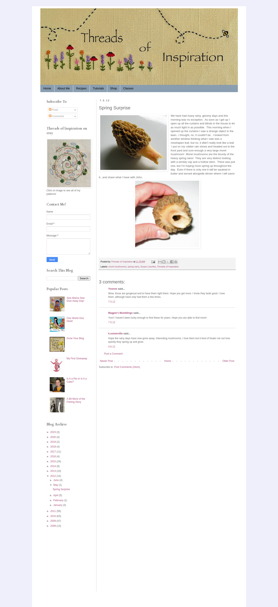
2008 (53, 525)
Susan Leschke (148, 266)
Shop (113, 88)
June (56, 480)
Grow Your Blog (75, 338)
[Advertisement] (59, 559)
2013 (53, 471)
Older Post (228, 361)
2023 (53, 432)
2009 (53, 520)
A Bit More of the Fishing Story (76, 400)
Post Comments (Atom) (127, 367)
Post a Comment (113, 353)
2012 (53, 476)
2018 (53, 446)
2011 (53, 511)
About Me (63, 88)
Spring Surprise (61, 489)
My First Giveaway (77, 358)
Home (47, 88)
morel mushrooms (117, 266)
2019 (53, 441)
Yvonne (112, 288)
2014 (53, 466)
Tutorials (98, 88)
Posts (53, 109)
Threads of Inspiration (168, 266)
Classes (128, 88)
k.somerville (115, 333)
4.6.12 (111, 346)
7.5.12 (111, 301)
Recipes (81, 88)
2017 (53, 451)
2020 (53, 437)
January (58, 505)
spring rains (133, 266)
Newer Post (106, 361)
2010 (53, 516)
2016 (53, 456)
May (56, 484)
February (58, 500)
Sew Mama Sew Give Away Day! (76, 299)
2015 (53, 461)
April (56, 495)
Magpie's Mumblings (120, 313)
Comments (56, 116)
